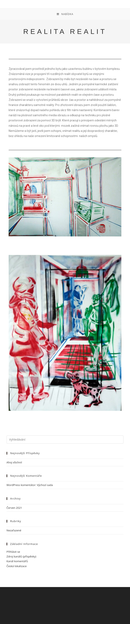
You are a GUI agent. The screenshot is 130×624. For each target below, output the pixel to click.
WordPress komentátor (21, 485)
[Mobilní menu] (65, 14)
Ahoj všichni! (14, 462)
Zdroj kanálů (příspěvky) (21, 556)
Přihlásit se (13, 552)
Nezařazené (14, 530)
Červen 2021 (14, 508)
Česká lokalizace (17, 566)
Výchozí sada (45, 485)
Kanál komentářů (17, 561)
